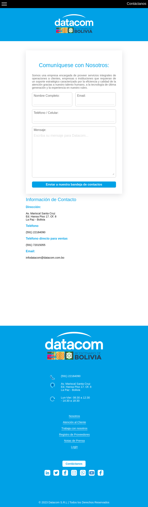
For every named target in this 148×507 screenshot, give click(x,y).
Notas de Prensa (74, 440)
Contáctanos (136, 4)
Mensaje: (40, 130)
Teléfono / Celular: (46, 112)
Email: (81, 95)
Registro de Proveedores (74, 434)
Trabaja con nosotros (74, 428)
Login (74, 446)
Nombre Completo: (47, 95)
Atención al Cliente (74, 422)
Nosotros (74, 416)
